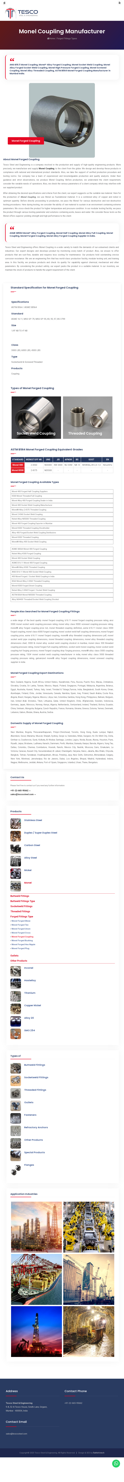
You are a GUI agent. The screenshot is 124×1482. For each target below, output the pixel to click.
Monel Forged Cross (21, 933)
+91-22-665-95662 (19, 791)
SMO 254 (29, 1031)
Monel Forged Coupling (22, 937)
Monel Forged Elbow (21, 921)
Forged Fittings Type (21, 917)
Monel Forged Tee (20, 925)
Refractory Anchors (36, 1127)
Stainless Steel (33, 820)
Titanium (29, 993)
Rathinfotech (98, 1453)
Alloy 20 (29, 1018)
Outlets (14, 956)
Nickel (27, 870)
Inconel (28, 968)
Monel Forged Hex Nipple (23, 945)
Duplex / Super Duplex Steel (40, 833)
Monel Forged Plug (20, 949)
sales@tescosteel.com (22, 795)
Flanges (29, 1165)
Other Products (18, 961)
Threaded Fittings (20, 911)
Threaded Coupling (85, 433)
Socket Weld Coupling (36, 433)
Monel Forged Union (21, 929)
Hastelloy (30, 981)
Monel (28, 883)
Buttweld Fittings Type (22, 901)
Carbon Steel (32, 845)
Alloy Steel (30, 858)
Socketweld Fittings (21, 906)
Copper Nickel (32, 1006)
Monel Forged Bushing (22, 941)
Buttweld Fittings (19, 896)
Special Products (34, 1152)
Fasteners (30, 1115)
